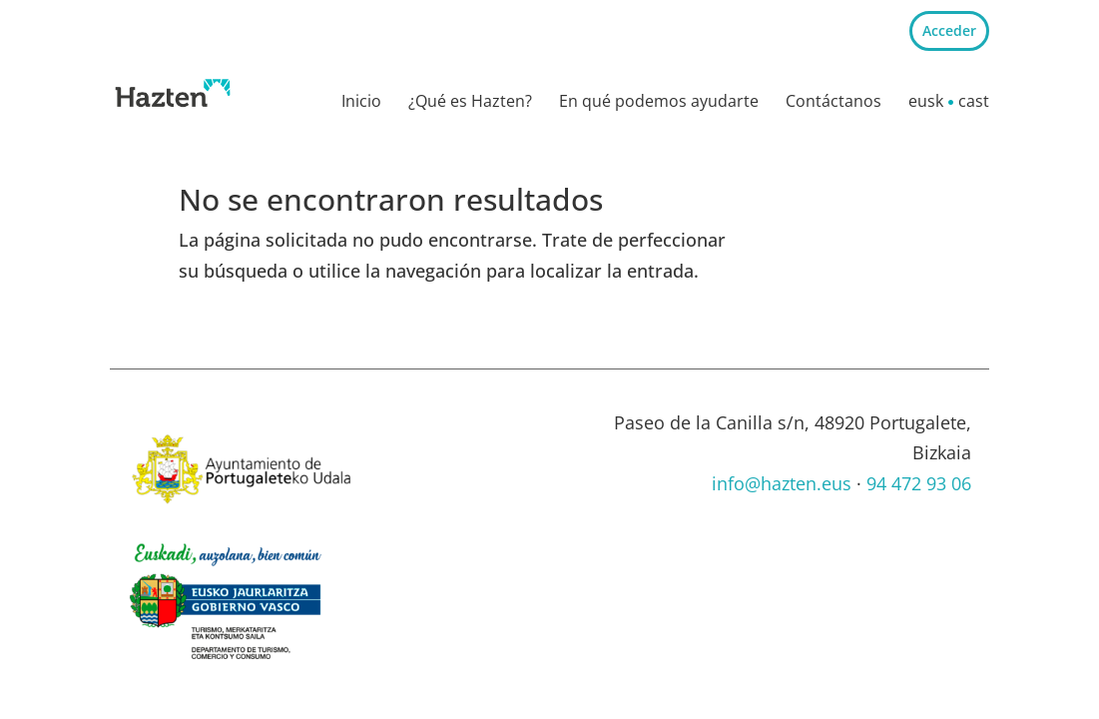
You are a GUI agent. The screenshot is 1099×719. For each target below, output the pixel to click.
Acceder (949, 30)
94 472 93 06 (918, 483)
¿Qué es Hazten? (470, 103)
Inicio (361, 103)
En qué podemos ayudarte (659, 103)
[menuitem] (925, 106)
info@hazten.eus (781, 483)
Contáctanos (833, 103)
